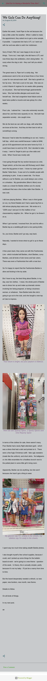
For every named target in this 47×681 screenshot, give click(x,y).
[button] (4, 24)
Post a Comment (9, 667)
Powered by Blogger (23, 678)
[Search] (44, 3)
